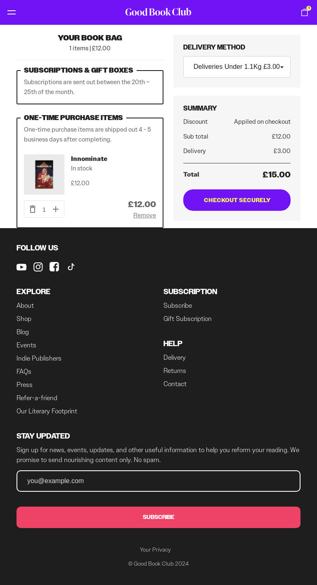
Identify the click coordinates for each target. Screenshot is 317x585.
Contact (175, 384)
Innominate (89, 159)
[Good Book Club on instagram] (38, 267)
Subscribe (177, 305)
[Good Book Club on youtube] (21, 267)
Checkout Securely (237, 200)
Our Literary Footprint (47, 411)
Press (25, 384)
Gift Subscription (187, 318)
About (25, 305)
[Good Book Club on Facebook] (54, 267)
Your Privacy (155, 549)
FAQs (24, 371)
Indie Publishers (39, 358)
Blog (23, 332)
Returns (174, 370)
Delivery (174, 357)
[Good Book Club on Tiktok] (71, 267)
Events (26, 345)
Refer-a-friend (37, 398)
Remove (144, 215)
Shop (24, 318)
